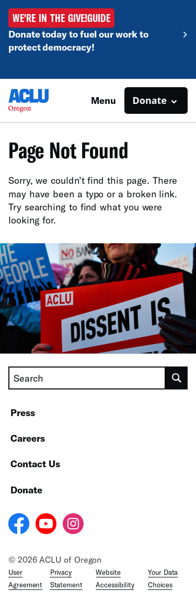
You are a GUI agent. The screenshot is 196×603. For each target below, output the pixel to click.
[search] (177, 377)
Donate (26, 489)
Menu (103, 100)
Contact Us (35, 463)
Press (22, 412)
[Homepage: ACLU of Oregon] (45, 100)
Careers (27, 438)
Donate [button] (150, 100)
